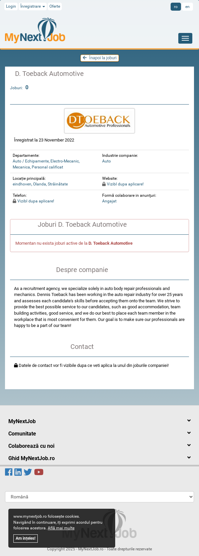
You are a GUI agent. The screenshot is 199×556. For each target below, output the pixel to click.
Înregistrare (32, 6)
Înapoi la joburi (100, 57)
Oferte (54, 6)
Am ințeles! (25, 538)
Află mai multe (61, 528)
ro (176, 6)
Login (11, 6)
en (187, 6)
